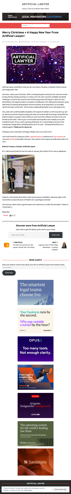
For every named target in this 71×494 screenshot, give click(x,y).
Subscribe (56, 235)
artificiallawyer (25, 42)
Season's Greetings (40, 42)
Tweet (5, 215)
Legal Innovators (36, 136)
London (12, 139)
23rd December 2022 (11, 42)
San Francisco (58, 136)
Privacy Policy (28, 490)
